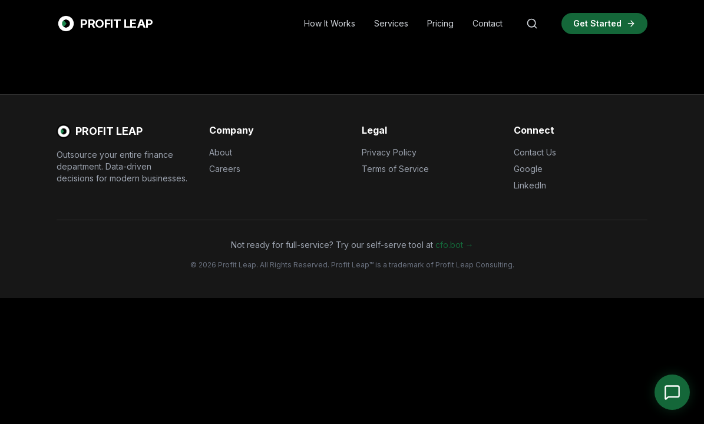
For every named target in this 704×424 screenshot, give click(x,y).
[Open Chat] (672, 392)
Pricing (440, 23)
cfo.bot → (454, 245)
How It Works (329, 23)
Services (391, 23)
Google (528, 169)
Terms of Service (395, 169)
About (220, 152)
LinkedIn (530, 185)
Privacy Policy (389, 152)
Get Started (604, 23)
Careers (224, 169)
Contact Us (535, 152)
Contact (487, 23)
